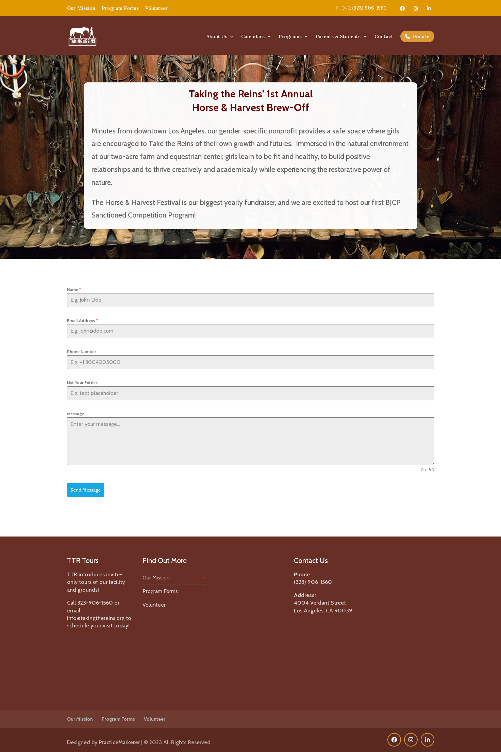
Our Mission (81, 8)
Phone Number (81, 351)
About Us (216, 36)
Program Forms (120, 8)
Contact (383, 36)
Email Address (82, 320)
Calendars (253, 36)
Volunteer (156, 8)
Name (74, 289)
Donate (420, 36)
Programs (290, 36)
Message (75, 413)
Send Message (85, 490)
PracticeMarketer (119, 740)
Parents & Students (338, 36)
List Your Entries (82, 382)
